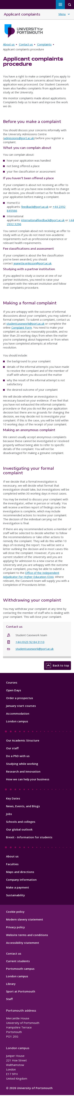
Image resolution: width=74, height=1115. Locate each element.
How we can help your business (27, 779)
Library (11, 984)
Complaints (44, 44)
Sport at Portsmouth (20, 991)
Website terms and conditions (27, 935)
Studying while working (22, 764)
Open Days (13, 690)
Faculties (12, 864)
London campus (17, 721)
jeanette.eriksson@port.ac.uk (32, 263)
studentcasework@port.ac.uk (25, 323)
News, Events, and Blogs (23, 806)
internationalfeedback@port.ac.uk (43, 220)
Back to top (57, 665)
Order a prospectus (19, 698)
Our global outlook (19, 829)
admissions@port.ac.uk (19, 138)
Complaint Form (21, 327)
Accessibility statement (22, 943)
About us (9, 44)
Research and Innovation (23, 771)
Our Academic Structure (22, 740)
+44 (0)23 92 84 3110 (30, 642)
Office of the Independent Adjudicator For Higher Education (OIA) (31, 575)
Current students (18, 961)
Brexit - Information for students (29, 837)
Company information (21, 879)
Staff (9, 999)
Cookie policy (15, 911)
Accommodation (17, 713)
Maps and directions (20, 872)
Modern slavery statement (24, 919)
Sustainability (15, 895)
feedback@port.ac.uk (34, 207)
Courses (11, 682)
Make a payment (17, 887)
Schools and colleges (20, 822)
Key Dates (13, 798)
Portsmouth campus (20, 968)
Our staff (12, 748)
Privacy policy (15, 927)
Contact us (26, 44)
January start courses (21, 706)
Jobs (9, 814)
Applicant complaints (22, 14)
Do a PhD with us (18, 756)
